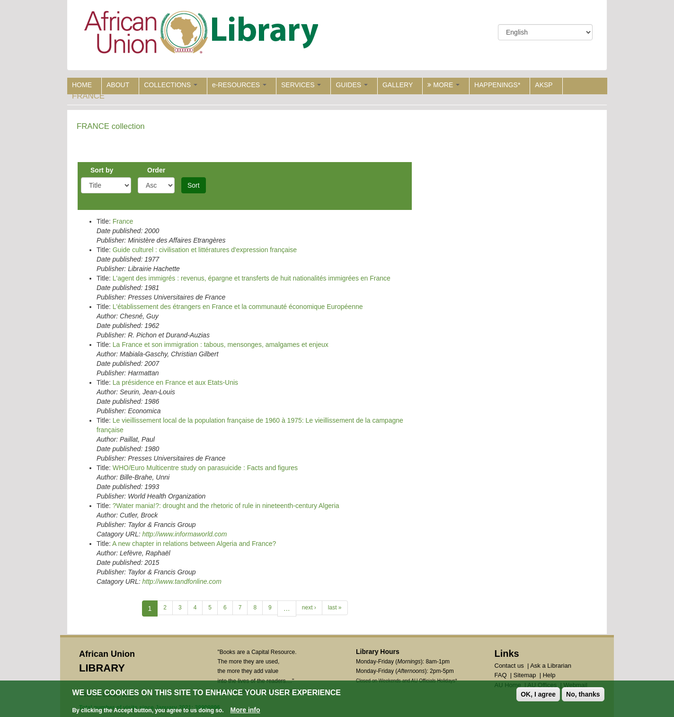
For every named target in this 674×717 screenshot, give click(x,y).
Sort (193, 185)
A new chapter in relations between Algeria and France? (194, 543)
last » (335, 607)
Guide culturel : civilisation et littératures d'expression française (205, 250)
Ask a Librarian (550, 665)
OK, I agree (538, 694)
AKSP (543, 85)
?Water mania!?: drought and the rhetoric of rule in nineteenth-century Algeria (226, 505)
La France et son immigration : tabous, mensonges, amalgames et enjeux (220, 344)
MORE (443, 85)
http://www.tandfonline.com (181, 581)
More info (245, 710)
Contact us (509, 665)
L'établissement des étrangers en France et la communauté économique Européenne (238, 306)
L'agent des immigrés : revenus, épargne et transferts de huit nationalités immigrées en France (251, 278)
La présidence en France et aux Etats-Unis (175, 382)
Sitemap (525, 675)
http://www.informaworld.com (184, 534)
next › (309, 607)
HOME (82, 85)
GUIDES (352, 85)
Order (156, 170)
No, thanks (583, 694)
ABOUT (117, 85)
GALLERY (397, 85)
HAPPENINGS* (497, 85)
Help (549, 675)
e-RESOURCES (239, 85)
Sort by (101, 170)
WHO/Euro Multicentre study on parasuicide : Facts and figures (205, 468)
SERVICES (301, 85)
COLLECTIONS (170, 85)
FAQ (501, 675)
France (123, 221)
